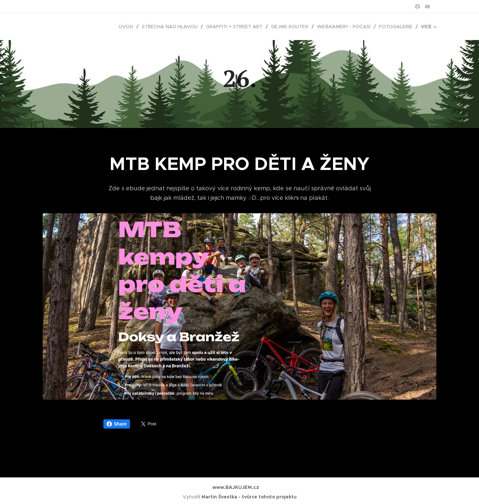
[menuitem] (73, 26)
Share (117, 424)
